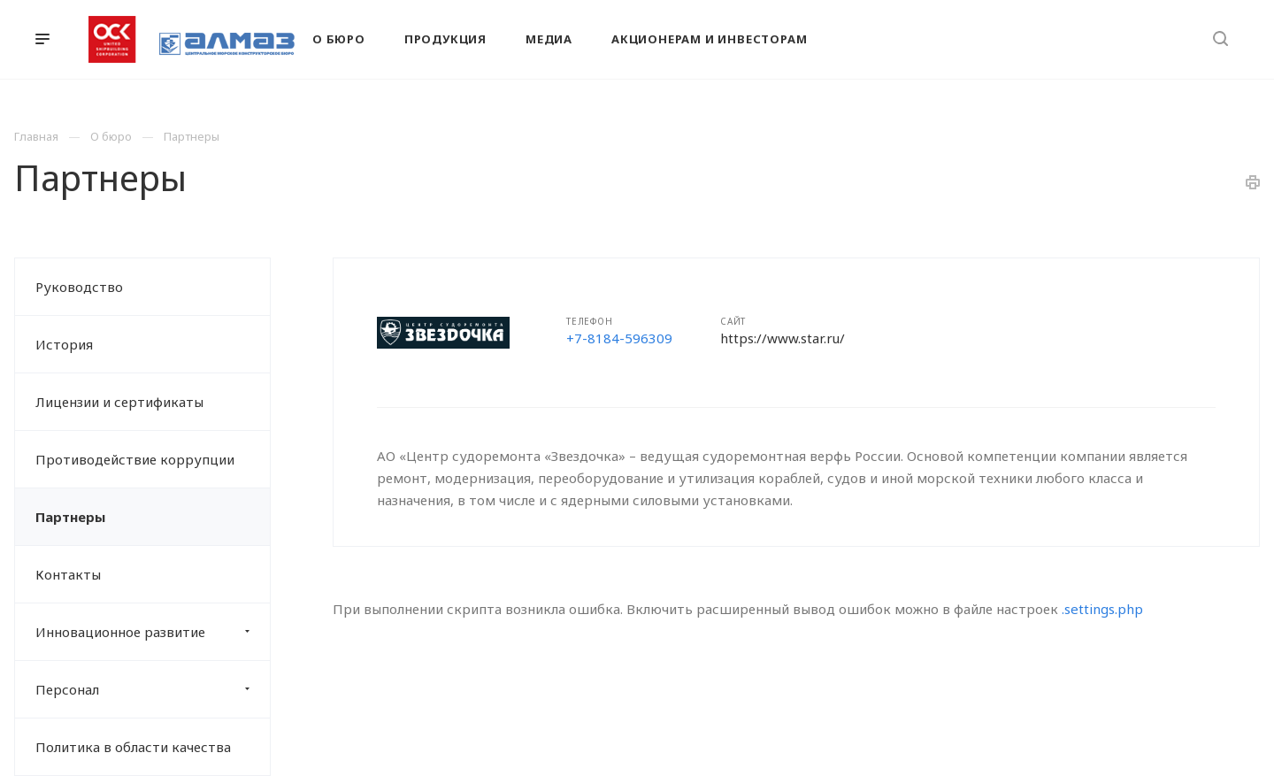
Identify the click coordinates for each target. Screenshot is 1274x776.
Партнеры (70, 517)
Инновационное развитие (152, 631)
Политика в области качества (133, 747)
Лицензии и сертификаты (119, 402)
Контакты (68, 574)
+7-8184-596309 (619, 338)
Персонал (152, 689)
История (64, 344)
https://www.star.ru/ (782, 338)
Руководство (79, 287)
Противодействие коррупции (134, 459)
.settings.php (1102, 609)
